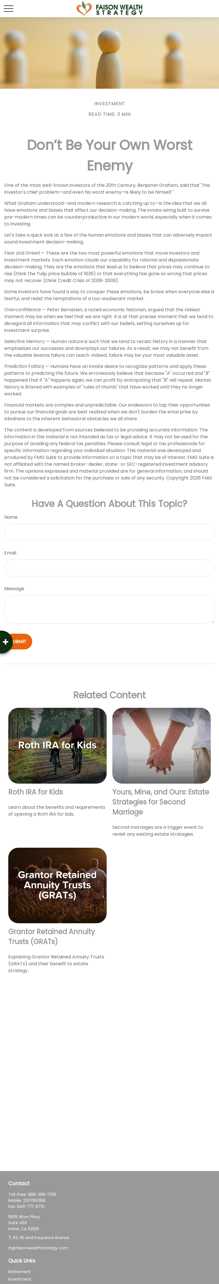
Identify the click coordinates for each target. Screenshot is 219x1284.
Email (10, 553)
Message (14, 588)
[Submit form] (18, 641)
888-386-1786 (42, 1194)
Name (11, 517)
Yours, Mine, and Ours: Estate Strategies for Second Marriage (160, 802)
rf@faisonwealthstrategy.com (38, 1248)
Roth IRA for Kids (35, 792)
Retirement (19, 1272)
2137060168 (34, 1200)
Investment (19, 1279)
